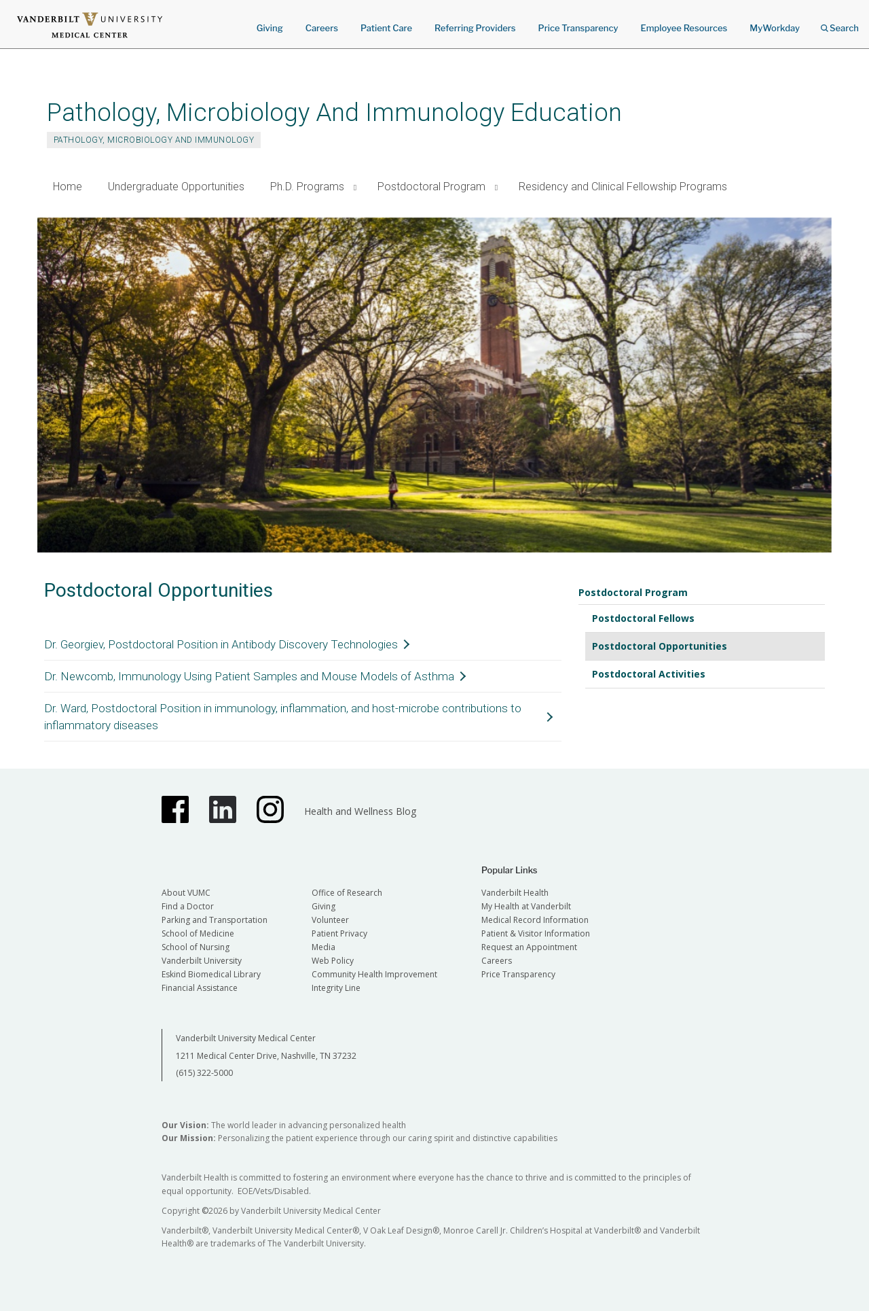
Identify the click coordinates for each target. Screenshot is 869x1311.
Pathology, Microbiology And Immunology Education (334, 112)
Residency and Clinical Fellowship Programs (623, 186)
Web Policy (333, 960)
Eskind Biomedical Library (211, 974)
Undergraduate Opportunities (176, 186)
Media (323, 947)
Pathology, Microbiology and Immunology (154, 140)
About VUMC (186, 892)
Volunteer (330, 920)
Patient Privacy (339, 933)
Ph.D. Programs (307, 186)
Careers (322, 27)
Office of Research (347, 892)
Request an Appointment (529, 947)
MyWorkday (775, 27)
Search (840, 23)
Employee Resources (683, 27)
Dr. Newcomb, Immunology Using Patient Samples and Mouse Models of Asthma (249, 676)
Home (67, 186)
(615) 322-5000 (204, 1073)
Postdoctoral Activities (648, 673)
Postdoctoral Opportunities (659, 646)
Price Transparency (578, 27)
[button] (355, 187)
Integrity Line (336, 988)
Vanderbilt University (202, 960)
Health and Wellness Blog (360, 811)
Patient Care (386, 27)
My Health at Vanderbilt (526, 906)
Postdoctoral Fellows (643, 618)
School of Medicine (198, 933)
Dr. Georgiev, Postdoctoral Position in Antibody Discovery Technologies (221, 644)
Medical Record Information (535, 920)
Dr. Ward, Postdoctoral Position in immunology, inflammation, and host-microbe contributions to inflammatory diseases (282, 716)
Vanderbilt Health (515, 892)
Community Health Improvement (374, 974)
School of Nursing (195, 947)
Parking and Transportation (214, 920)
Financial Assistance (200, 988)
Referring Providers (474, 27)
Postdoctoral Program (431, 186)
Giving (270, 27)
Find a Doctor (188, 906)
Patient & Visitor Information (535, 933)
